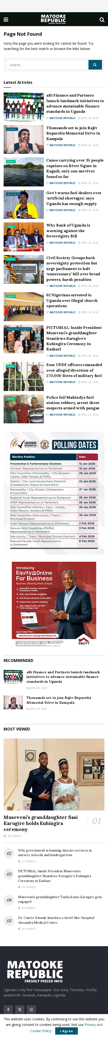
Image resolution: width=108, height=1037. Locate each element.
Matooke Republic (63, 118)
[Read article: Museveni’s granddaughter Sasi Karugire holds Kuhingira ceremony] (54, 775)
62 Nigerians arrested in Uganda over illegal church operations (72, 300)
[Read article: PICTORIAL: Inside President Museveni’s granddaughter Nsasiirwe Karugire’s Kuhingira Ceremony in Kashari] (24, 339)
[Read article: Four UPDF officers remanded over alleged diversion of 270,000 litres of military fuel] (24, 376)
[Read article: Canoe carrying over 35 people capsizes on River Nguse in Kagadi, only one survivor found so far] (24, 171)
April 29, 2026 (88, 118)
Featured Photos (18, 328)
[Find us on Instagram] (31, 1009)
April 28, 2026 (88, 286)
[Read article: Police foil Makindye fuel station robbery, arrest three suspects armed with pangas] (24, 409)
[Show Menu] (6, 19)
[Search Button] (102, 19)
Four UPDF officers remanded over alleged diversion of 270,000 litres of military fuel (74, 370)
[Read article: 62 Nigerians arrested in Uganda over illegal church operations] (24, 306)
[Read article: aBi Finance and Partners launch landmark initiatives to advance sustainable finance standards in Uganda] (24, 106)
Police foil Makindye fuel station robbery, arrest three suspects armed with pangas (72, 403)
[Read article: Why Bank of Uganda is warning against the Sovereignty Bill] (24, 236)
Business (13, 96)
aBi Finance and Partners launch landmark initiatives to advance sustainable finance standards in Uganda (63, 677)
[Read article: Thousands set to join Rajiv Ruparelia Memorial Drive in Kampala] (24, 139)
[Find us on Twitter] (19, 1009)
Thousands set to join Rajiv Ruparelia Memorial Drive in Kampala (73, 133)
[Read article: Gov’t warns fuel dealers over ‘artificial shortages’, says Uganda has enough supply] (24, 204)
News (10, 161)
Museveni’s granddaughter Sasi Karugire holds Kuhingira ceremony (41, 823)
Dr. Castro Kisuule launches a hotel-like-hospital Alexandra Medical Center (56, 920)
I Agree (66, 1031)
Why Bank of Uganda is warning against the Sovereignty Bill (68, 230)
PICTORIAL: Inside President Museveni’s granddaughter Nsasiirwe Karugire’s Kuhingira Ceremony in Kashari (73, 338)
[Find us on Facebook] (8, 1009)
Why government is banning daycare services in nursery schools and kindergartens (54, 852)
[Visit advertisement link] (54, 493)
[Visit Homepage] (54, 19)
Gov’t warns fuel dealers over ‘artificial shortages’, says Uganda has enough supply (73, 198)
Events (12, 129)
